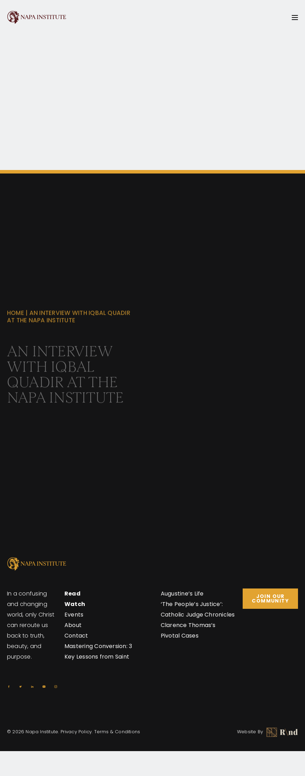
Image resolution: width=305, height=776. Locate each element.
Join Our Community (270, 598)
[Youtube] (44, 686)
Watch (74, 604)
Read (72, 594)
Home (15, 319)
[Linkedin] (32, 686)
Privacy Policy (76, 731)
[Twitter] (20, 686)
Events (73, 615)
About (73, 625)
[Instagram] (55, 686)
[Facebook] (9, 686)
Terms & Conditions (117, 731)
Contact (76, 636)
